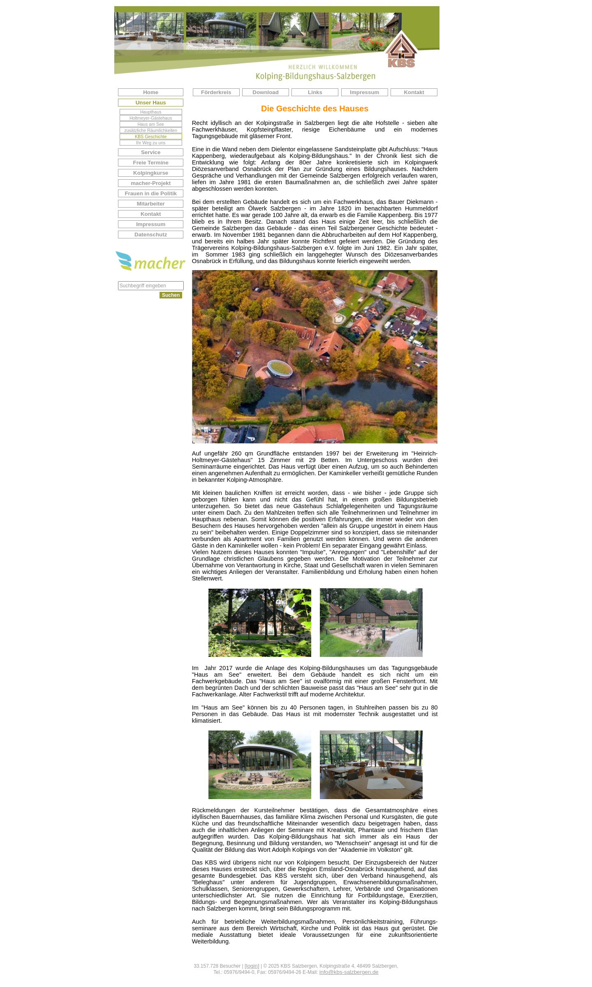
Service (150, 152)
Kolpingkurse (150, 173)
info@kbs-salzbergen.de (349, 972)
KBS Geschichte (151, 136)
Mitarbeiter (151, 204)
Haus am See (150, 124)
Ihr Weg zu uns (150, 142)
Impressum (150, 224)
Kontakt (151, 214)
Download (265, 92)
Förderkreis (216, 92)
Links (315, 92)
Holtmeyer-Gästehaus (151, 118)
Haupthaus (151, 111)
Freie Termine (150, 162)
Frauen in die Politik (151, 193)
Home (150, 92)
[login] (252, 966)
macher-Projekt (151, 183)
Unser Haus (151, 102)
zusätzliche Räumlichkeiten (150, 130)
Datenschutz (150, 234)
